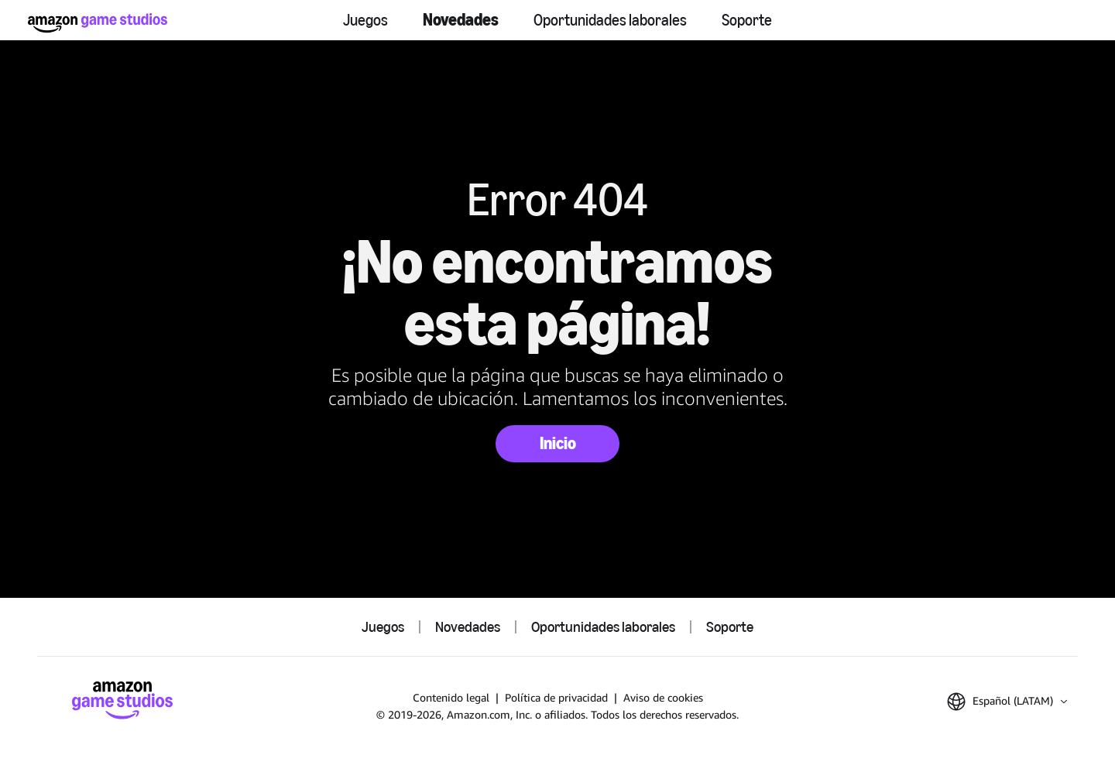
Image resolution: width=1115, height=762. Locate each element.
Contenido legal (451, 697)
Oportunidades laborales (610, 20)
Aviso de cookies (663, 697)
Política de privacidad (556, 697)
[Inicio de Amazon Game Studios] (97, 23)
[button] (1007, 701)
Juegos (365, 20)
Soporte (747, 20)
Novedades (461, 19)
